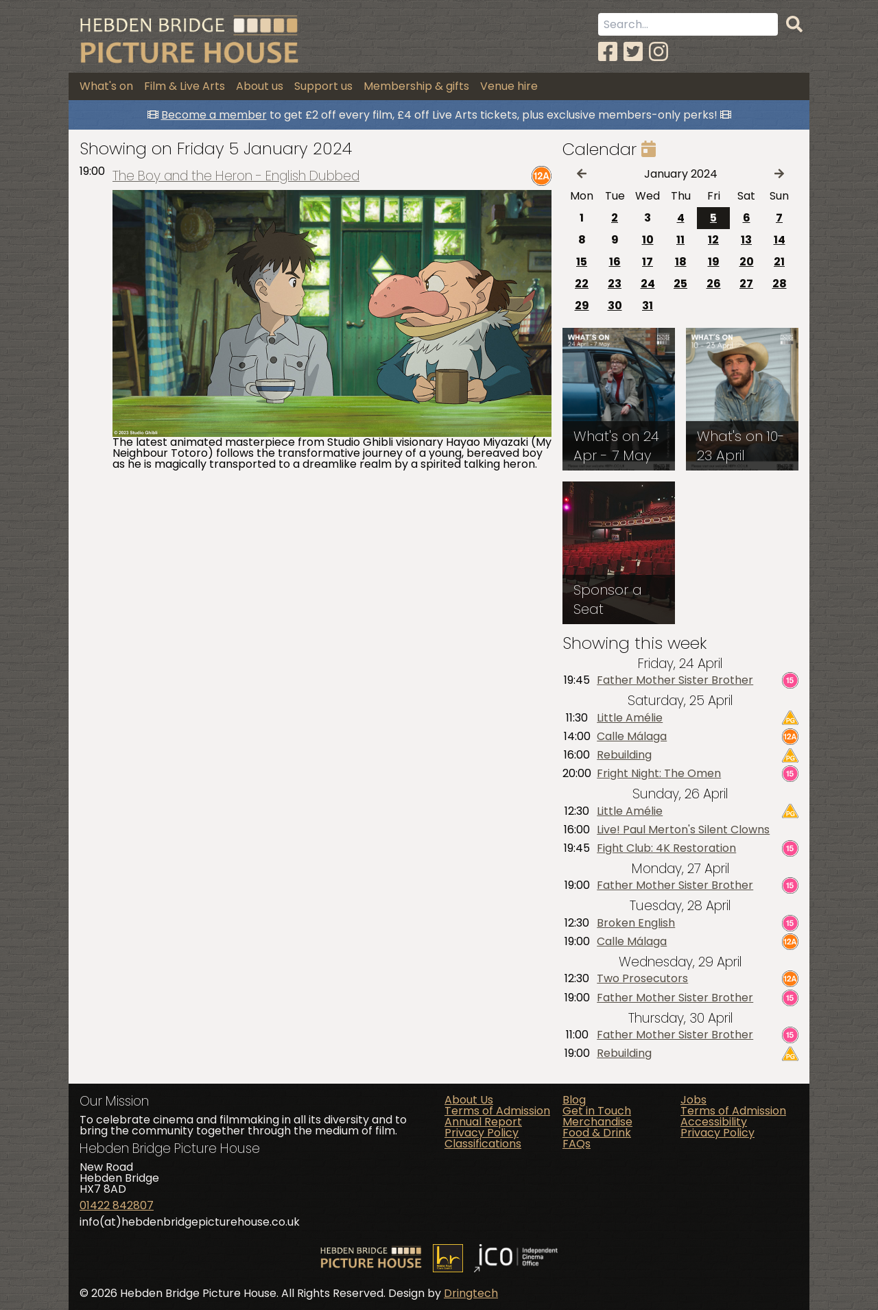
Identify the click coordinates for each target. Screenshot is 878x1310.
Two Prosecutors (642, 978)
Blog (574, 1100)
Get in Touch (596, 1111)
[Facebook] (607, 51)
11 (680, 240)
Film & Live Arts (184, 86)
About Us (468, 1100)
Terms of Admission (497, 1111)
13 (746, 240)
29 (582, 305)
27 (746, 283)
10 (648, 240)
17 (647, 262)
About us (259, 86)
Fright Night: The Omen (659, 773)
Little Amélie (630, 718)
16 (615, 262)
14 (779, 240)
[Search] (794, 25)
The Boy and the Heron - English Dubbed (235, 175)
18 (681, 262)
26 (714, 283)
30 (615, 305)
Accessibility (713, 1122)
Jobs (693, 1100)
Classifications (482, 1144)
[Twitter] (633, 51)
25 (680, 283)
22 (582, 283)
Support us (323, 86)
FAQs (576, 1144)
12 (713, 240)
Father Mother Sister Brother (675, 680)
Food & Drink (596, 1133)
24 (648, 283)
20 (746, 262)
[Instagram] (658, 51)
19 (714, 262)
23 (614, 283)
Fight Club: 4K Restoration (666, 848)
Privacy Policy (481, 1133)
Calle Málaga (632, 736)
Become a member (214, 115)
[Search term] (688, 24)
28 (779, 283)
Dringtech (471, 1293)
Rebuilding (624, 755)
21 (779, 262)
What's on (106, 86)
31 (647, 305)
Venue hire (509, 86)
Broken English (636, 923)
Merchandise (597, 1122)
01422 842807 (117, 1205)
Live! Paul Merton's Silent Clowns (683, 829)
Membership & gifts (416, 86)
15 (581, 262)
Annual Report (483, 1122)
